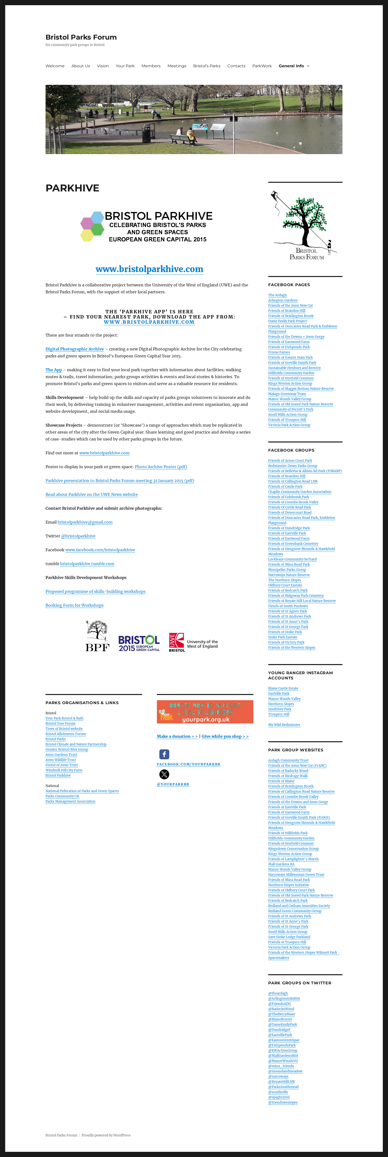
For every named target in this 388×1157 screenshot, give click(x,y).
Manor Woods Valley (284, 699)
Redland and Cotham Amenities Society (299, 906)
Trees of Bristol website (64, 729)
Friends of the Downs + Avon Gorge (296, 337)
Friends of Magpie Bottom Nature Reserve (301, 389)
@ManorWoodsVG (283, 1061)
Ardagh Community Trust (288, 760)
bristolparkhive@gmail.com (85, 522)
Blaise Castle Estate (283, 688)
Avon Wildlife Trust (61, 760)
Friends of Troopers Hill (287, 420)
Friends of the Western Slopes (291, 648)
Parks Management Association (71, 801)
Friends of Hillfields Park (288, 833)
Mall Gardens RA (281, 864)
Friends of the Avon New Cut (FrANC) (297, 766)
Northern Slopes (281, 704)
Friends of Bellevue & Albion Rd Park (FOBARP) (305, 471)
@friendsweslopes (283, 1102)
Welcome (55, 66)
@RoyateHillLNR (281, 1082)
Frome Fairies (279, 352)
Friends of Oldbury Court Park (291, 890)
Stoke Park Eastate (282, 637)
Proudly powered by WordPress (106, 1135)
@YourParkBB (173, 784)
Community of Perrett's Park (290, 409)
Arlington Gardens (283, 300)
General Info (291, 66)
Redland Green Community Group (294, 911)
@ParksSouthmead (283, 1087)
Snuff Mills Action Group (287, 415)
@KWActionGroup (282, 1050)
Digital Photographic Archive (75, 349)
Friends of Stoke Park (285, 632)
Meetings (177, 66)
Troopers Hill (278, 714)
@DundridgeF (279, 1030)
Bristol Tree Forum (60, 723)
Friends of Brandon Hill (286, 311)
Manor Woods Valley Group (289, 399)
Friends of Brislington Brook (291, 316)
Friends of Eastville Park (287, 533)
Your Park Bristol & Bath (65, 718)
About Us (81, 66)
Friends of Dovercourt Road (290, 512)
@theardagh (278, 993)
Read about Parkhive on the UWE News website (92, 494)
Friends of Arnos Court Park (290, 461)
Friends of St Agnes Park (287, 611)
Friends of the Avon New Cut (290, 305)
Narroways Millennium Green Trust (296, 875)
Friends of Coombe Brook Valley (293, 502)
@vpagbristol (279, 1097)
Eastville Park (278, 694)
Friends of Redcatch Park (288, 590)
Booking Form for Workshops (75, 605)
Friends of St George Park (288, 627)
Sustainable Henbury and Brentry (294, 368)
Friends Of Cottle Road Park (289, 507)
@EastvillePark (280, 1035)
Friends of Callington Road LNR (292, 481)
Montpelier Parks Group (287, 570)
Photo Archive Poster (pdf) (161, 466)
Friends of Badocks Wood (288, 771)
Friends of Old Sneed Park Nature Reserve (300, 404)
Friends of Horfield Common (291, 378)
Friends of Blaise (281, 781)
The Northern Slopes (284, 580)
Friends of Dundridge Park (289, 528)
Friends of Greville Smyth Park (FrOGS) (299, 817)
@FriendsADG (279, 1004)
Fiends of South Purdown (288, 606)
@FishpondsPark (282, 1045)
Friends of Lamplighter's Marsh (293, 859)
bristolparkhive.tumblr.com (87, 563)
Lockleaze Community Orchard (292, 559)
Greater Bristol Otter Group (67, 749)
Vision (103, 66)
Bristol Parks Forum (81, 37)
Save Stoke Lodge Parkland (289, 937)
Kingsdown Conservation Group (293, 849)
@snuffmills (278, 1092)
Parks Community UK (62, 796)
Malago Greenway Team (287, 394)
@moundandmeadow (285, 1071)
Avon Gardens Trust (61, 755)
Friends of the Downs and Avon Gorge (298, 802)
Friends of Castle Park (285, 487)
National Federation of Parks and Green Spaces (82, 791)
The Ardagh (277, 295)
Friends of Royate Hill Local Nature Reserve (302, 601)
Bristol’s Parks (206, 66)
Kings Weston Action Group (290, 383)
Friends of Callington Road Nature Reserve (301, 791)
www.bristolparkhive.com (149, 269)
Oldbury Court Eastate (285, 585)
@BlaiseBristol (280, 1019)
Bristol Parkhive (58, 775)
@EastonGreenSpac (284, 1040)
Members (151, 66)
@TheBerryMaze (281, 1014)
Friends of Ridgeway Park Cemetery (296, 596)
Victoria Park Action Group (289, 425)
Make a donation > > (177, 736)
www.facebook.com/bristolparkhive (100, 549)
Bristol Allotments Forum (66, 734)
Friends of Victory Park (286, 642)
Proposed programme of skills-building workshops (96, 591)
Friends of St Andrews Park (289, 616)
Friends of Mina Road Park (289, 564)
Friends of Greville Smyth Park (292, 363)
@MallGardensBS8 (283, 1056)
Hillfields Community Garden (291, 373)
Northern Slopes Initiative (288, 885)
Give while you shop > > (225, 736)
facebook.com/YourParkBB (188, 764)
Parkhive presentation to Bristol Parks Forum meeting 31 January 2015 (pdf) (120, 480)
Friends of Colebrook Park (288, 497)
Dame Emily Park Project (287, 321)
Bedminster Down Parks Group (292, 466)
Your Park (125, 66)
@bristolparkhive (78, 535)
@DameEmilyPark (282, 1024)
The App (54, 369)
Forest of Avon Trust (62, 765)
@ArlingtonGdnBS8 (284, 998)
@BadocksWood (281, 1009)
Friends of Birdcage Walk (288, 776)
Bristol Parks (56, 739)
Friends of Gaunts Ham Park (290, 357)
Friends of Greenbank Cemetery (293, 544)
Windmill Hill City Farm (64, 770)
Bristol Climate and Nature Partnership (76, 744)
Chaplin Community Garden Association (299, 492)
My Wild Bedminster (284, 725)
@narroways (278, 1076)
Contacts (236, 66)
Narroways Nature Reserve (289, 575)
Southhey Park (279, 709)
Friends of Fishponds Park (289, 347)
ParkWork (262, 66)
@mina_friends (281, 1066)
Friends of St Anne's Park (288, 622)
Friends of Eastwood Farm (289, 342)
